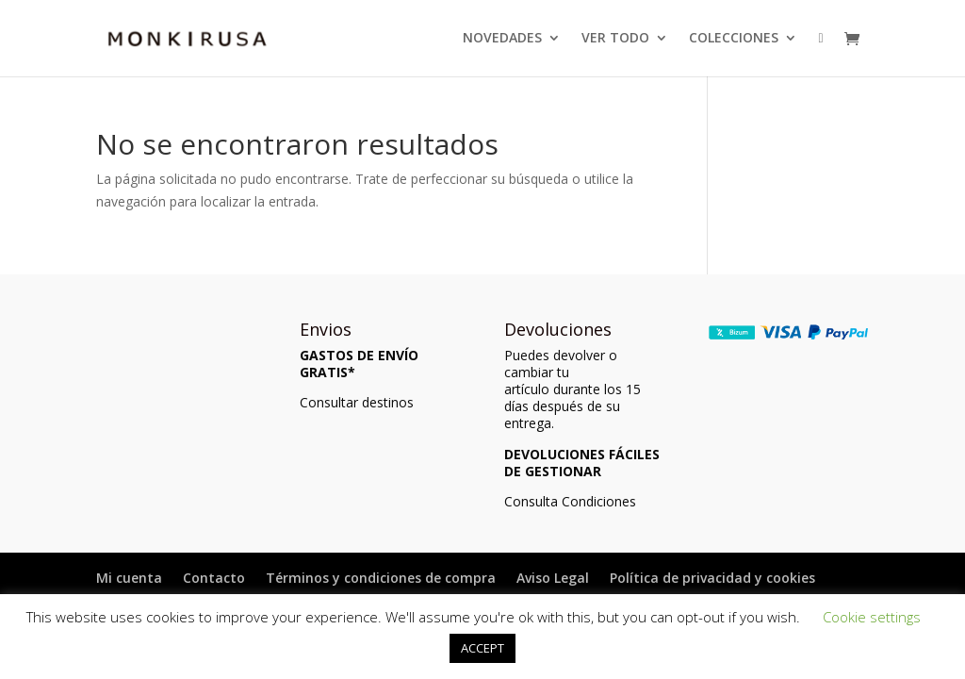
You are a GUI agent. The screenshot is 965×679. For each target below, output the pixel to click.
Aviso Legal (552, 578)
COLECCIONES (733, 38)
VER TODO (615, 38)
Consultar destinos (357, 402)
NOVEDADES (502, 38)
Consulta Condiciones (570, 501)
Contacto (214, 578)
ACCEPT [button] (482, 647)
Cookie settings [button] (872, 616)
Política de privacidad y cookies (712, 578)
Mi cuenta (129, 578)
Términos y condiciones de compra (381, 578)
